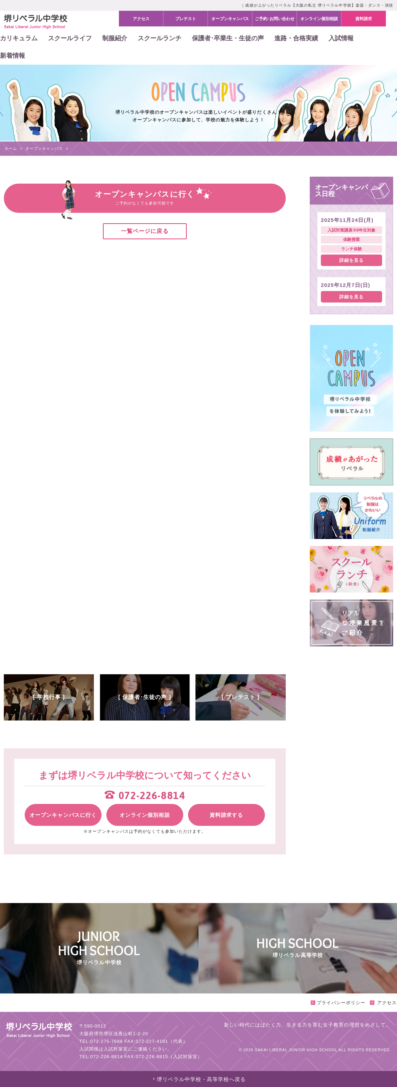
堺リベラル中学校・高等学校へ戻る (198, 1079)
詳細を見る (351, 260)
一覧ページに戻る (144, 231)
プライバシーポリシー (337, 1002)
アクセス (383, 1002)
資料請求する (226, 815)
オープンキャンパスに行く (63, 815)
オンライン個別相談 (145, 815)
